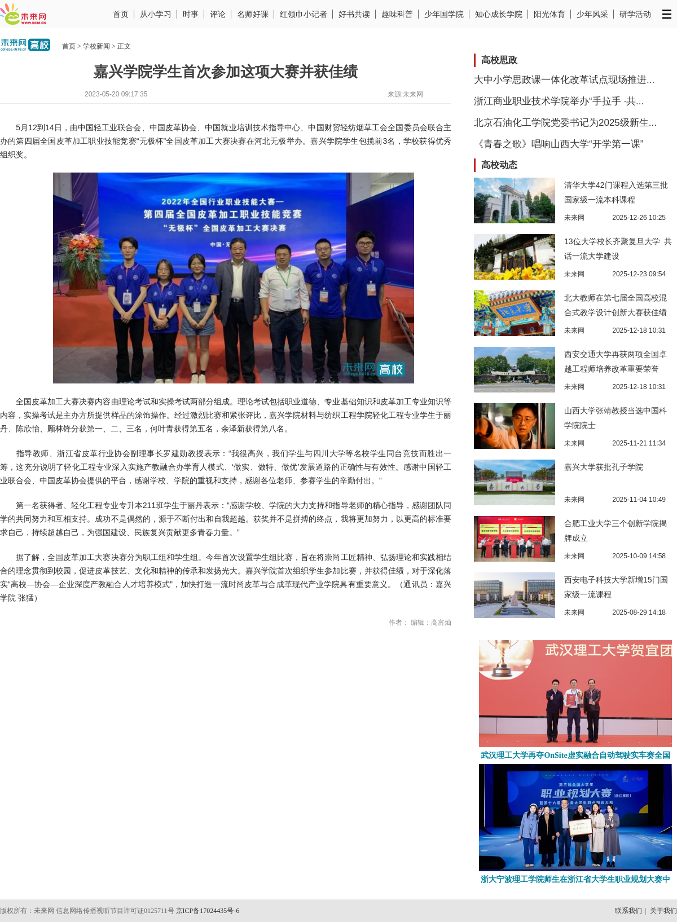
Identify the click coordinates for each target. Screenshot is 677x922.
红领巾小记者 (303, 14)
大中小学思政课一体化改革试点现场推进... (564, 79)
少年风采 (592, 14)
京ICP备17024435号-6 (208, 911)
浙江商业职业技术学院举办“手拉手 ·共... (559, 101)
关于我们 (663, 911)
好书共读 (354, 14)
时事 (191, 14)
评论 (218, 14)
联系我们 (628, 911)
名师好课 (253, 14)
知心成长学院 (498, 14)
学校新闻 (96, 46)
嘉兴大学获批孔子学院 (603, 466)
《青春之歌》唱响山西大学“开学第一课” (558, 144)
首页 (121, 14)
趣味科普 (397, 14)
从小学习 (156, 14)
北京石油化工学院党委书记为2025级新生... (565, 122)
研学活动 (635, 14)
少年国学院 (444, 14)
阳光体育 (549, 14)
